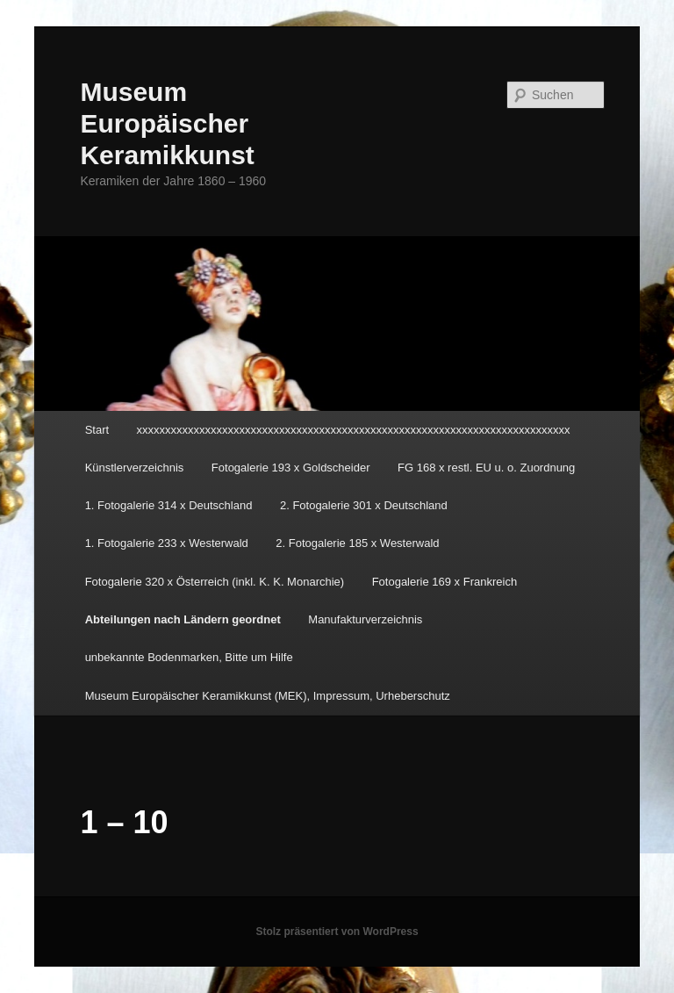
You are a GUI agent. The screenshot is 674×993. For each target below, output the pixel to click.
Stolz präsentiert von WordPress (336, 931)
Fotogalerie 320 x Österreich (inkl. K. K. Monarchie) (215, 581)
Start (97, 429)
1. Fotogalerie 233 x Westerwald (166, 543)
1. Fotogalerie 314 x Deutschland (169, 505)
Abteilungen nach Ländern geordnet (183, 619)
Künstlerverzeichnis (134, 467)
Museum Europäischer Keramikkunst (167, 123)
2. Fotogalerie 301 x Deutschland (364, 505)
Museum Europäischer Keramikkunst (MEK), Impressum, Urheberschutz (267, 695)
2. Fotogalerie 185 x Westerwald (357, 543)
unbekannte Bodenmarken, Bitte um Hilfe (189, 657)
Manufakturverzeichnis (365, 619)
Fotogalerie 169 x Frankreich (444, 581)
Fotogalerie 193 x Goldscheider (291, 467)
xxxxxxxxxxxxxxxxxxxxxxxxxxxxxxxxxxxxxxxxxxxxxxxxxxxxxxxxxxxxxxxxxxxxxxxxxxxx (353, 429)
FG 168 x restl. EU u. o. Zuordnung (486, 467)
